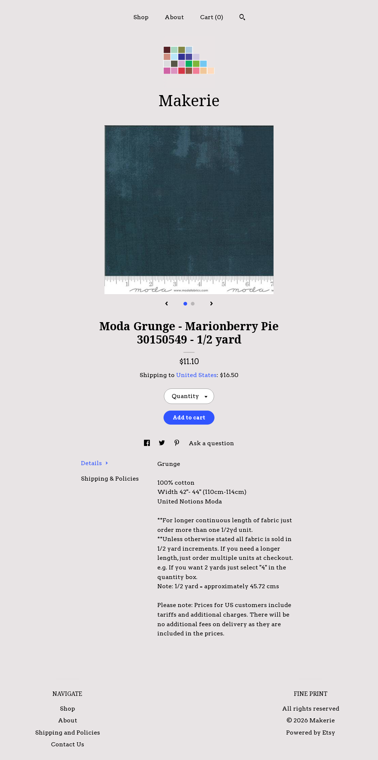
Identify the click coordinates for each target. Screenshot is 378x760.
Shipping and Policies (67, 732)
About (174, 17)
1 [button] (185, 304)
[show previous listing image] (166, 304)
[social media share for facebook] (147, 443)
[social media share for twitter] (162, 443)
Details (94, 463)
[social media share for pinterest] (177, 443)
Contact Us (67, 744)
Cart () (211, 17)
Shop (140, 17)
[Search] (242, 18)
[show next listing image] (211, 304)
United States (196, 375)
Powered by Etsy (310, 732)
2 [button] (193, 304)
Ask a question (211, 443)
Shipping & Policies (110, 478)
